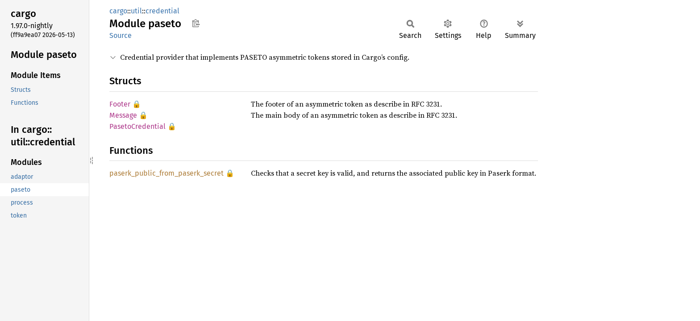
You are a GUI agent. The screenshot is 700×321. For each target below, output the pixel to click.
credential (162, 11)
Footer (119, 104)
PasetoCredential (137, 126)
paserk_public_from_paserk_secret (166, 173)
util (136, 11)
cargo (118, 11)
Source (120, 35)
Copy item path (195, 23)
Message (123, 115)
